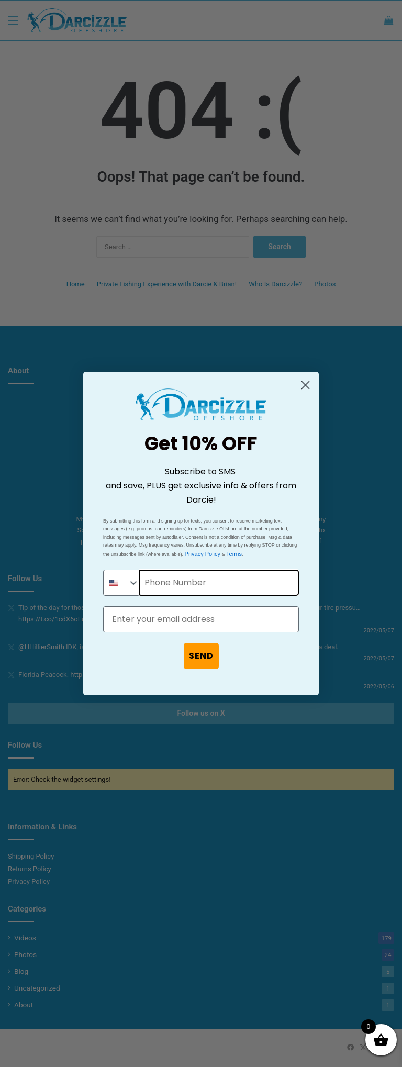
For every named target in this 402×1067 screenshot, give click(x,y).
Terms (234, 554)
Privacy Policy (202, 554)
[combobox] (121, 582)
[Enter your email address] (201, 619)
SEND (201, 656)
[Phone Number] (218, 582)
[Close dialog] (305, 385)
